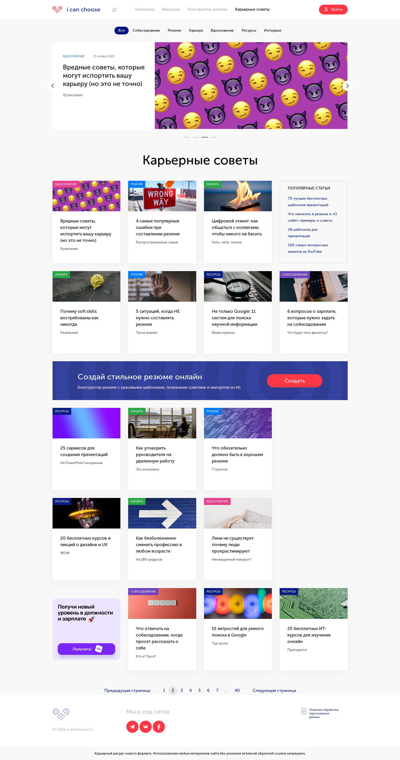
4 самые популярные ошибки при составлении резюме (158, 227)
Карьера (196, 30)
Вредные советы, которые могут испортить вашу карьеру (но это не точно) (104, 75)
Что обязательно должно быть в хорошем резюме (237, 454)
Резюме (174, 30)
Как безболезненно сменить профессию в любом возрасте (159, 544)
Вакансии (171, 9)
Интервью (273, 30)
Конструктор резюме (207, 9)
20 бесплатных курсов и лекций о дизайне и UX (85, 541)
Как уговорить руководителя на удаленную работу (155, 454)
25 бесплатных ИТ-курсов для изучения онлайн (309, 635)
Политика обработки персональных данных (320, 713)
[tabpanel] (200, 85)
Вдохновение (222, 30)
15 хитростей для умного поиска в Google (238, 632)
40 (237, 690)
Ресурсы (249, 30)
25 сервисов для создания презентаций (84, 451)
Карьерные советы (252, 9)
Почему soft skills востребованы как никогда (79, 318)
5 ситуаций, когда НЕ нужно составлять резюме (158, 318)
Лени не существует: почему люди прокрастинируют (233, 544)
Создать (295, 381)
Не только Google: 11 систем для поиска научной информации (234, 318)
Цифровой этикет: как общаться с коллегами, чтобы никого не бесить (237, 227)
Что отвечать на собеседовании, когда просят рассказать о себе (159, 638)
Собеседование (146, 30)
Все (121, 30)
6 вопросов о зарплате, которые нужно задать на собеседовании (312, 318)
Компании (144, 9)
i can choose (76, 9)
